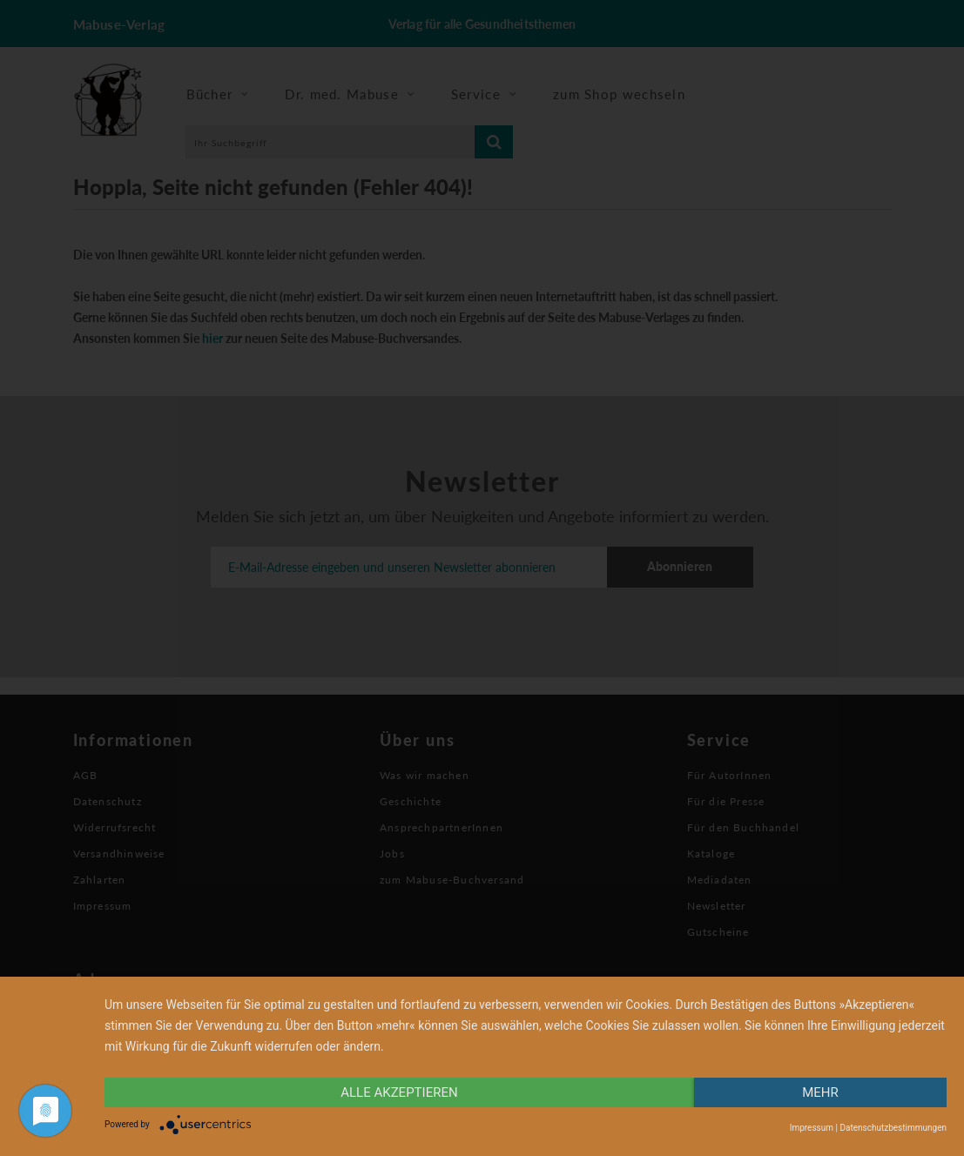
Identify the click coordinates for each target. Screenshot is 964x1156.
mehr (820, 1092)
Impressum (811, 1127)
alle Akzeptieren (398, 1092)
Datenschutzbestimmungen (893, 1127)
